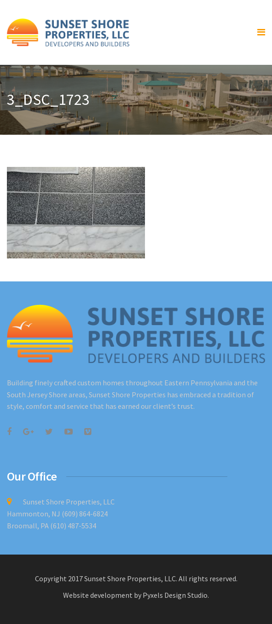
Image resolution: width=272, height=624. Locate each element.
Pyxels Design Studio (175, 595)
